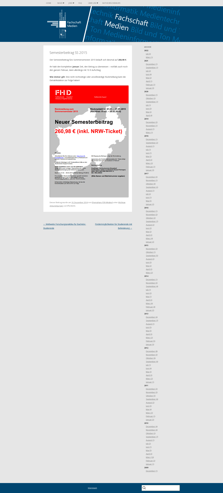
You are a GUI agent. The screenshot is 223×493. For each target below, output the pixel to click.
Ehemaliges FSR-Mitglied (102, 202)
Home (48, 3)
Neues (59, 3)
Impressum (92, 488)
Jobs (70, 3)
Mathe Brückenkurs (111, 3)
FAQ (80, 3)
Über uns (92, 3)
